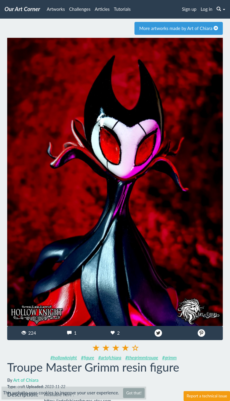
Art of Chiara (25, 380)
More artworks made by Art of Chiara (178, 28)
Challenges (79, 9)
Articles (102, 9)
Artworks (56, 9)
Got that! (133, 392)
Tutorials (122, 9)
